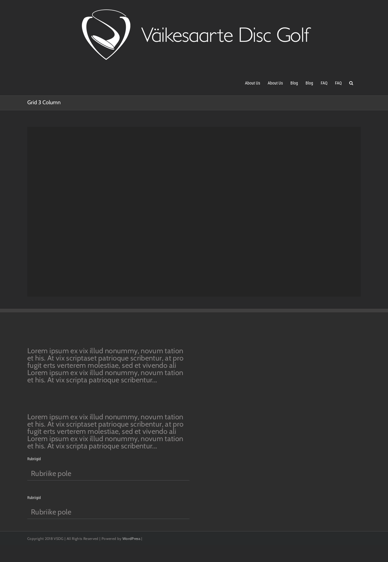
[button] (351, 82)
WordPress (131, 538)
